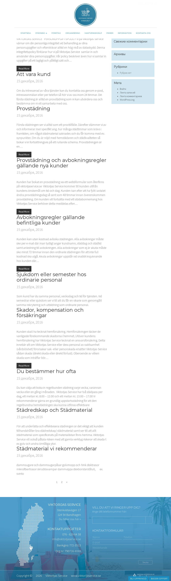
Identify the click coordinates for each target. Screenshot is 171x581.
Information (124, 33)
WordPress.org (127, 99)
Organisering (72, 33)
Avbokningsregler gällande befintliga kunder (51, 220)
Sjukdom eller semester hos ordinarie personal (51, 277)
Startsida (25, 33)
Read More (24, 68)
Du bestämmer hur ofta (46, 371)
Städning (41, 33)
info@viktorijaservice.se (66, 539)
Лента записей (127, 92)
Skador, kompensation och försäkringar (50, 312)
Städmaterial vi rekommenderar (57, 449)
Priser (110, 33)
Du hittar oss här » (70, 519)
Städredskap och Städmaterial (54, 410)
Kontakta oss (143, 33)
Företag (56, 33)
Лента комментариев (131, 96)
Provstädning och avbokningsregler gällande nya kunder (61, 163)
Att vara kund (34, 74)
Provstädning (33, 108)
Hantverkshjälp (93, 33)
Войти (123, 89)
